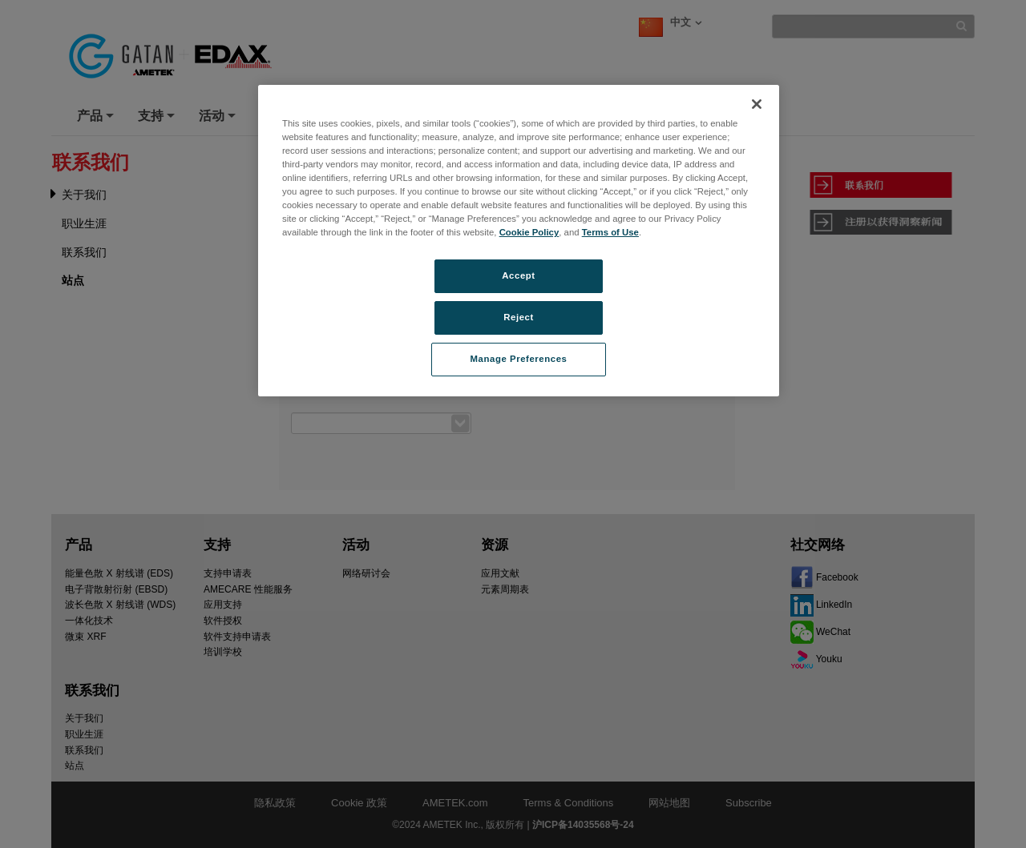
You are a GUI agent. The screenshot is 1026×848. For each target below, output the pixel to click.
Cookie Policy (529, 232)
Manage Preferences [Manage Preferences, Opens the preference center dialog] (519, 359)
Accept (518, 275)
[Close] (756, 104)
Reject (518, 317)
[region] (518, 240)
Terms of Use (610, 232)
